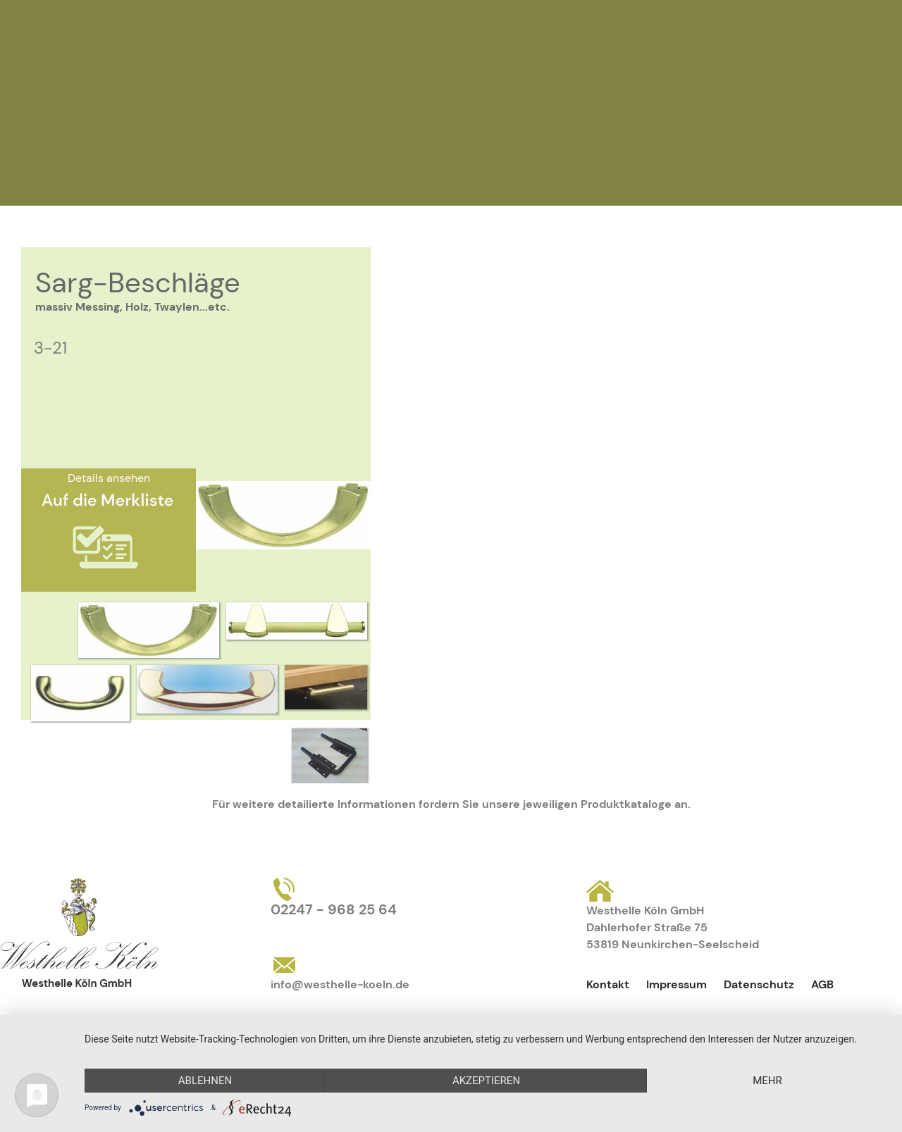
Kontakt (607, 984)
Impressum (676, 984)
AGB (822, 984)
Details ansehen (109, 478)
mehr (767, 1080)
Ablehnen (205, 1080)
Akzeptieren (486, 1080)
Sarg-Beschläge (137, 282)
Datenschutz (759, 984)
